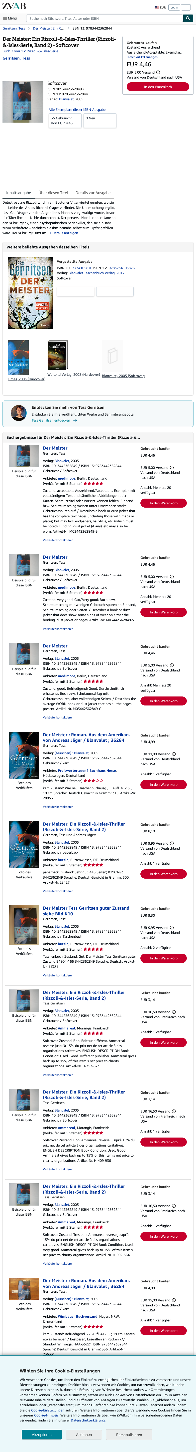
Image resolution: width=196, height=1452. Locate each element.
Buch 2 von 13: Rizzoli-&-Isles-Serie (30, 51)
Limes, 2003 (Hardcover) (26, 379)
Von (65, 120)
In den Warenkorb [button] (158, 87)
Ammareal (66, 1028)
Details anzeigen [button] (65, 233)
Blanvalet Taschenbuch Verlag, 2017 (96, 273)
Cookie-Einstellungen (47, 1410)
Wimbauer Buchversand (78, 1316)
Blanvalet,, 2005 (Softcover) (123, 376)
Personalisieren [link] (129, 1434)
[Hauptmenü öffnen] (11, 18)
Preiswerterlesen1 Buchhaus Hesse (87, 770)
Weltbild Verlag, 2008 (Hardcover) (73, 374)
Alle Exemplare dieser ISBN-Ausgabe (77, 109)
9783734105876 (122, 268)
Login (174, 7)
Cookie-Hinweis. (46, 1415)
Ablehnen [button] (84, 1434)
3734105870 (82, 268)
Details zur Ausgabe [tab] (93, 192)
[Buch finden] (188, 18)
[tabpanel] (60, 217)
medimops (66, 478)
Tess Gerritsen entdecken (55, 420)
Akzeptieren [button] (42, 1434)
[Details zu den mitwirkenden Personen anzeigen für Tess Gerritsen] (16, 58)
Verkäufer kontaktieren (58, 540)
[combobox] (104, 18)
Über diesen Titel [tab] (53, 192)
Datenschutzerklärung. (88, 1420)
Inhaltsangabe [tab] (18, 192)
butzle (63, 860)
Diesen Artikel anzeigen (142, 57)
